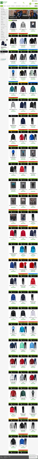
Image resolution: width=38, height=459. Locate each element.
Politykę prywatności (3, 59)
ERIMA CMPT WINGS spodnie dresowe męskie (33, 173)
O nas (9, 457)
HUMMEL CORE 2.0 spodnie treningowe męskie (23, 286)
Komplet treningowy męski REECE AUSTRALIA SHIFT (23, 270)
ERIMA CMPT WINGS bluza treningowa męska (13, 189)
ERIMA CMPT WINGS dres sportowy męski (33, 157)
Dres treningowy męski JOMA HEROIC (33, 398)
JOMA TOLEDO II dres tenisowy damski (32, 29)
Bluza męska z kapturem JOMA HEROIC (13, 446)
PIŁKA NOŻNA (2, 36)
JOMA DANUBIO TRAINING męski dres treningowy (33, 77)
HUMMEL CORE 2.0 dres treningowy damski (23, 173)
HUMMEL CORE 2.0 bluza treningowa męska (23, 238)
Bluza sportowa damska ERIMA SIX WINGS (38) (33, 254)
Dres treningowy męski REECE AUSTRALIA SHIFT (33, 270)
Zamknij (36, 458)
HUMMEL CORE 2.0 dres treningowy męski (13, 173)
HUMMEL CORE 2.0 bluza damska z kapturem (33, 286)
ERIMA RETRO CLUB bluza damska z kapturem (23, 93)
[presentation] (3, 57)
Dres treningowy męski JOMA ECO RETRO (23, 382)
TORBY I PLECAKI (3, 24)
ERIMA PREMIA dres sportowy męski (33, 189)
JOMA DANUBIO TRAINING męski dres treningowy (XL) (23, 77)
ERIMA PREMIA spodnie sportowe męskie (23, 206)
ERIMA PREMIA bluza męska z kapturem (33, 206)
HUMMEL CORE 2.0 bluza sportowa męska (23, 318)
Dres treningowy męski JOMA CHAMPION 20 (23, 334)
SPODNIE (2, 19)
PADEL (1, 29)
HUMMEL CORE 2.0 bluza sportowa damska (33, 318)
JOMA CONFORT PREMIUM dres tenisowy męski (23, 45)
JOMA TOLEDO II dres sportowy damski (13, 45)
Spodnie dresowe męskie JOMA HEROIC (33, 430)
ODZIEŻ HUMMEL (13, 17)
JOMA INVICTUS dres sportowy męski (23, 61)
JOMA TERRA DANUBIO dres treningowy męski (13, 157)
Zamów (36, 3)
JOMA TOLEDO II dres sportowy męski (33, 61)
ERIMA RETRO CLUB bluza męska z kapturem (33, 93)
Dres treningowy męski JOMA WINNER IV (33, 334)
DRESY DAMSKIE (3, 11)
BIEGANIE (2, 31)
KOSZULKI (2, 21)
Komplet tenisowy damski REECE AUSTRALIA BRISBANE (4, 48)
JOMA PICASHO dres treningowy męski (23, 141)
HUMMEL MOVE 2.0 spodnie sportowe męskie (33, 125)
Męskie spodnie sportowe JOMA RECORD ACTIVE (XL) (33, 414)
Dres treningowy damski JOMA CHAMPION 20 (33, 350)
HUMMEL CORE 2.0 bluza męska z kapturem (13, 302)
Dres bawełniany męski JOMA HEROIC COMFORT (23, 430)
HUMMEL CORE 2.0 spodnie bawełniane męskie (23, 414)
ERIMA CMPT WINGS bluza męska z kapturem (23, 189)
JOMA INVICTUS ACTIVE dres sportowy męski (13, 61)
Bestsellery (2, 39)
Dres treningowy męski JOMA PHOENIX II (13, 334)
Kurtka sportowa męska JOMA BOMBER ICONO (23, 398)
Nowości (1, 457)
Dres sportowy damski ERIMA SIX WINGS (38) (23, 254)
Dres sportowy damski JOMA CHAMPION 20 (23, 350)
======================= (4, 26)
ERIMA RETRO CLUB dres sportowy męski (13, 93)
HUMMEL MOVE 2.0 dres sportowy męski (23, 109)
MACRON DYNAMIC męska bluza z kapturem (23, 29)
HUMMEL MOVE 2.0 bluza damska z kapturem (13, 109)
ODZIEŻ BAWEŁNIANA (3, 14)
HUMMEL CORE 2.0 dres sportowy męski (13, 270)
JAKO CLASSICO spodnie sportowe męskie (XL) (33, 222)
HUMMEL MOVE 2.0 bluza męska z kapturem (23, 125)
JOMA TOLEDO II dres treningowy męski (13, 77)
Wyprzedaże (5, 456)
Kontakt (10, 456)
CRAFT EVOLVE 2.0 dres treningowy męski (23, 446)
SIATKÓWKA (2, 34)
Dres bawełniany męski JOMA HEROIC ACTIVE (13, 430)
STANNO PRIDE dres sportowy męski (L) (13, 414)
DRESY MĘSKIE (2, 9)
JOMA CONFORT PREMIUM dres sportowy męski (33, 45)
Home (1, 456)
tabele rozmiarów (6, 457)
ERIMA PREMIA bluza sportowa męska (13, 222)
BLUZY (1, 16)
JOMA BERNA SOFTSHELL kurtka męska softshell (13, 29)
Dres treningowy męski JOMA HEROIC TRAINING (13, 366)
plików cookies (30, 455)
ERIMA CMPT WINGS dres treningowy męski (23, 157)
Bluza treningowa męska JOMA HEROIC (13, 398)
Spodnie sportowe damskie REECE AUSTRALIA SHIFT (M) (13, 254)
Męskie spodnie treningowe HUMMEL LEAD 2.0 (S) (13, 125)
